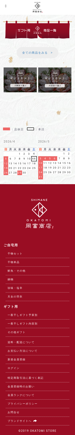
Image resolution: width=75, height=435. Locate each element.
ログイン (14, 368)
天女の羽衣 (15, 296)
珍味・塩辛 (15, 287)
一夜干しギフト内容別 (23, 323)
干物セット (15, 253)
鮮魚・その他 (17, 270)
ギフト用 (11, 306)
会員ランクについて (21, 395)
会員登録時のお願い (21, 386)
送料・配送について (21, 342)
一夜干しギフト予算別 (23, 314)
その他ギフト (17, 332)
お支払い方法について (23, 350)
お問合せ (14, 412)
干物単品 (14, 262)
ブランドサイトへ (23, 420)
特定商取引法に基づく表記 (26, 377)
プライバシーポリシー (23, 403)
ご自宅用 (11, 245)
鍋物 (11, 279)
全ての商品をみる (35, 52)
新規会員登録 (17, 359)
